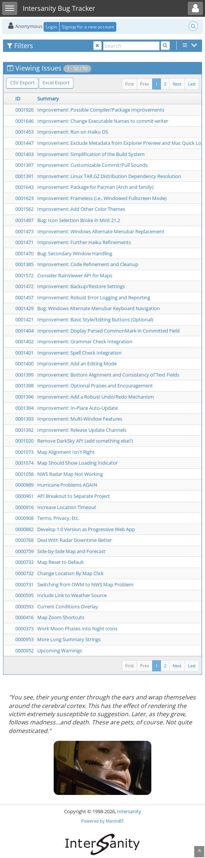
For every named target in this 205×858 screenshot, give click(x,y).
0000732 (24, 573)
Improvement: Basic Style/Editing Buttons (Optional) (95, 319)
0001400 (24, 363)
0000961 (24, 496)
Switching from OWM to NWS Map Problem (85, 584)
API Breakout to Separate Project (73, 496)
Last (192, 84)
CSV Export (22, 82)
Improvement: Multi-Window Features (79, 418)
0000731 (24, 584)
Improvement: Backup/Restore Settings (81, 286)
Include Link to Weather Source (72, 595)
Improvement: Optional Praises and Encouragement (95, 385)
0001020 (24, 440)
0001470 (24, 253)
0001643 (24, 187)
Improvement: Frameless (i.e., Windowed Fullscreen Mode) (102, 198)
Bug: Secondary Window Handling (74, 253)
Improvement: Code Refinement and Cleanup (87, 264)
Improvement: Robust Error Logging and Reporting (93, 297)
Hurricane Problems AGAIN (67, 484)
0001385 (24, 264)
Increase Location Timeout (66, 507)
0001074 (24, 462)
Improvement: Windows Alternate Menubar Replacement (100, 231)
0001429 (24, 308)
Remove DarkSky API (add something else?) (85, 440)
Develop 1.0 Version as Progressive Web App (86, 529)
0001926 (24, 109)
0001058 (24, 474)
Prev (144, 84)
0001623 (24, 198)
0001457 (24, 297)
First (129, 84)
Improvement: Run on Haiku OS (72, 131)
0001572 (24, 275)
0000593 (24, 606)
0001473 (24, 231)
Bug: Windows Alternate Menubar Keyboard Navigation (98, 308)
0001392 (24, 430)
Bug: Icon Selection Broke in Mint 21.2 (78, 220)
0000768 (24, 540)
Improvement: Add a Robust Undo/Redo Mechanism (95, 396)
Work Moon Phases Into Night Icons (77, 628)
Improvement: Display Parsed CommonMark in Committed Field (108, 330)
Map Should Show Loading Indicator (77, 462)
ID (17, 98)
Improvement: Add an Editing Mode (77, 363)
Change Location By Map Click (70, 573)
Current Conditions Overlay (67, 606)
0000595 (24, 595)
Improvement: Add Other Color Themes (81, 209)
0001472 (24, 286)
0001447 (24, 143)
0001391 (24, 176)
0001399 (24, 374)
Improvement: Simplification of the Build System (91, 154)
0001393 (24, 418)
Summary (48, 98)
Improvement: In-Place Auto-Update (77, 408)
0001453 (24, 131)
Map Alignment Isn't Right (66, 452)
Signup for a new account (88, 27)
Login (51, 27)
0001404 (24, 330)
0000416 (24, 617)
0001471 (24, 242)
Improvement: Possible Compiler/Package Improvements (100, 109)
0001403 (24, 154)
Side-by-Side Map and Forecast (71, 551)
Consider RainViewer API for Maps (74, 275)
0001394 (24, 408)
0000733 (24, 562)
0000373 (24, 628)
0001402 (24, 341)
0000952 (24, 650)
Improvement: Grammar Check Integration (84, 341)
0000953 (24, 639)
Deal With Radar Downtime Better (74, 540)
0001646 (24, 121)
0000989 (24, 484)
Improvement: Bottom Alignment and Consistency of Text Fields (108, 374)
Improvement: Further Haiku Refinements (84, 242)
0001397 (24, 165)
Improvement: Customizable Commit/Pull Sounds (92, 165)
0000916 (24, 507)
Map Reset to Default (60, 562)
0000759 (24, 551)
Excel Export (56, 82)
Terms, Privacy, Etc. (58, 518)
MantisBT (115, 821)
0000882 (24, 529)
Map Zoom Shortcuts (60, 617)
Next (177, 84)
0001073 (24, 452)
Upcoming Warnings (59, 650)
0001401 (24, 352)
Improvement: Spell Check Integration (79, 352)
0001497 (24, 220)
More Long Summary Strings (69, 639)
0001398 (24, 385)
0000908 (24, 518)
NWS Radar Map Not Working (70, 474)
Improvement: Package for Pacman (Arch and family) (95, 187)
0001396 (24, 396)
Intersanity (129, 811)
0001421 (24, 319)
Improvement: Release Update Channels (81, 430)
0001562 (24, 209)
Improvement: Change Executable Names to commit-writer (102, 121)
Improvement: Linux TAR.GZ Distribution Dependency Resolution (109, 176)
